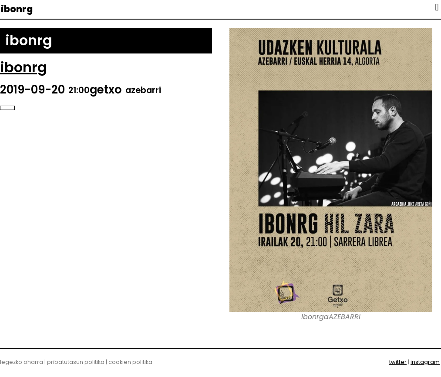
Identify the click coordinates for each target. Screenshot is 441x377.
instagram (425, 362)
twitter (398, 362)
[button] (437, 7)
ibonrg (17, 9)
